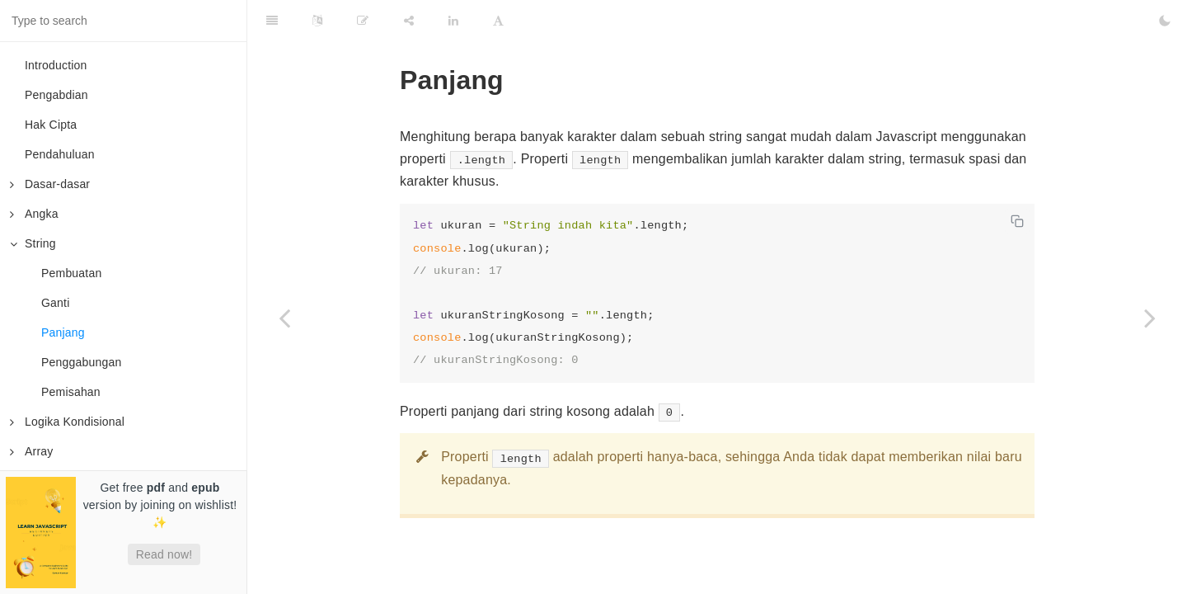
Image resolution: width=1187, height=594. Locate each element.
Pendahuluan (60, 154)
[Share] (409, 20)
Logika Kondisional (67, 421)
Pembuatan (71, 273)
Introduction (56, 65)
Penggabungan (81, 362)
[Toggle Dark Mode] (1164, 20)
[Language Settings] (317, 20)
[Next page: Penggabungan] (1150, 317)
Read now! (164, 554)
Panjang (63, 332)
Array (31, 451)
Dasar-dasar (50, 184)
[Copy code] (1017, 221)
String (33, 243)
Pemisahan (71, 391)
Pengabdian (56, 94)
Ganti (55, 302)
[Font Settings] (498, 20)
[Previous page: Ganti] (284, 317)
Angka (34, 213)
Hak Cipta (51, 124)
